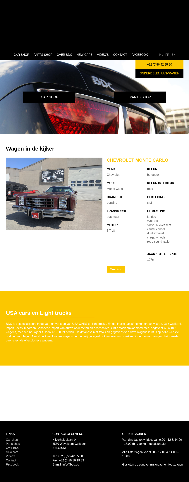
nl (161, 54)
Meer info (116, 269)
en (173, 54)
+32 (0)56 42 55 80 (159, 64)
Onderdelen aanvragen (159, 73)
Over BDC (64, 54)
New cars (84, 54)
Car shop (21, 54)
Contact (120, 54)
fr (167, 54)
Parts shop (43, 54)
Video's (103, 54)
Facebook (140, 54)
